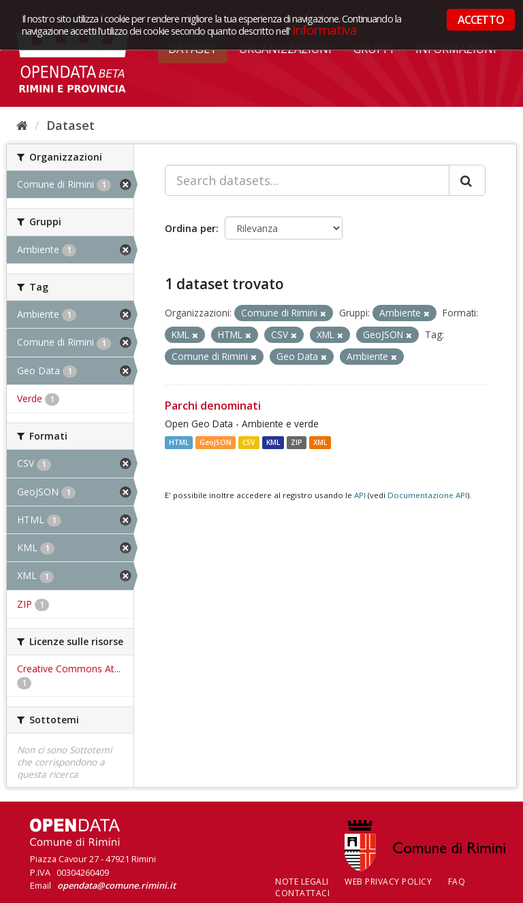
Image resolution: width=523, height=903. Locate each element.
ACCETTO (481, 19)
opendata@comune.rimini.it (116, 885)
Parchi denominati (213, 405)
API (360, 495)
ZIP (296, 442)
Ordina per (190, 228)
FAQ (457, 881)
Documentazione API (427, 495)
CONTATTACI (302, 893)
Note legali (302, 881)
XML (320, 442)
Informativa (324, 29)
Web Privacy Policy (388, 881)
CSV (248, 442)
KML (273, 442)
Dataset (70, 125)
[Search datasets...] (307, 180)
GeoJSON (216, 442)
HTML (179, 442)
